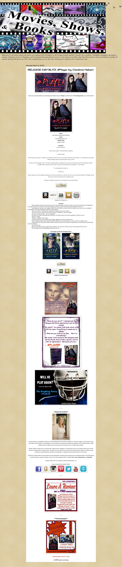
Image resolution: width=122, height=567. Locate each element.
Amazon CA (57, 275)
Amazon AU (64, 275)
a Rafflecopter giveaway (61, 560)
